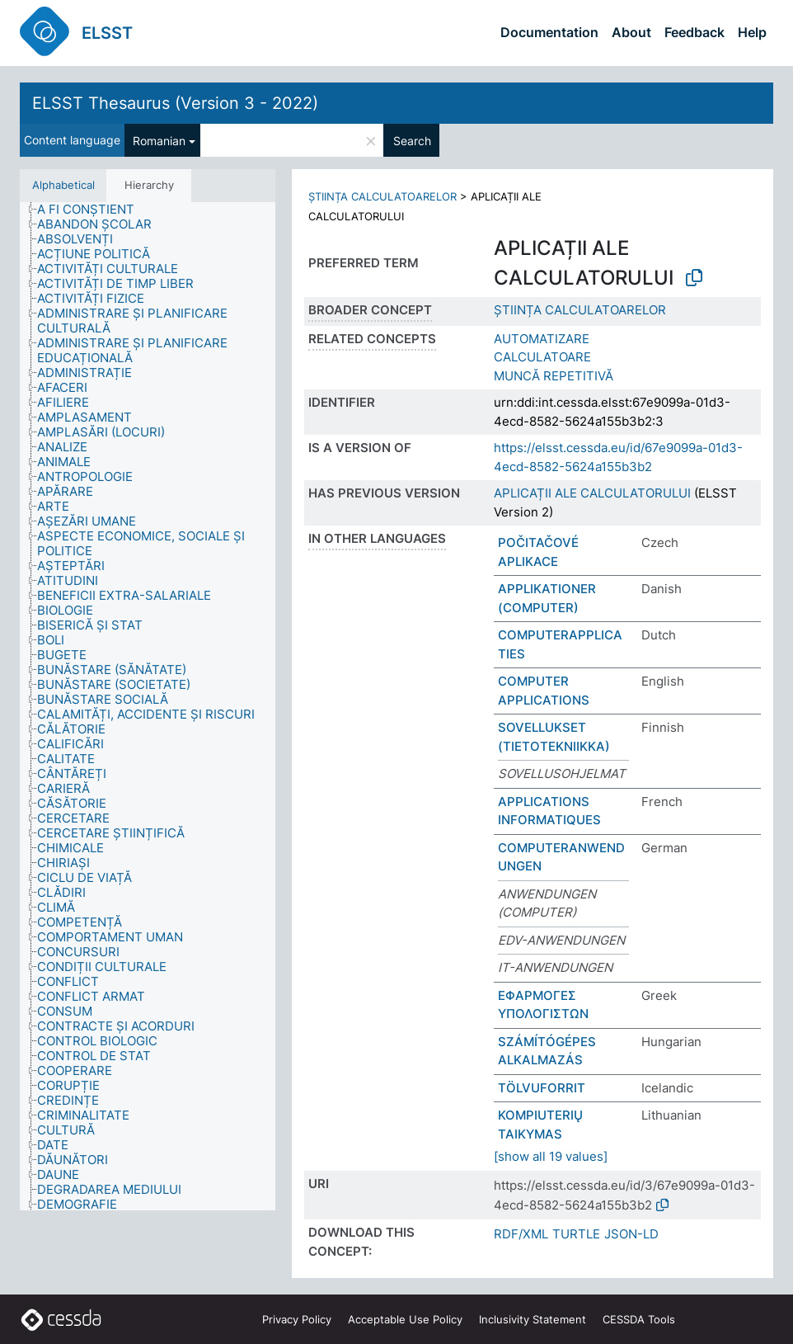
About (631, 32)
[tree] (147, 706)
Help (752, 32)
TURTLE (576, 1234)
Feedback (694, 32)
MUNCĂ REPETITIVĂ (553, 376)
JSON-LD (631, 1234)
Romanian (159, 141)
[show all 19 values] (551, 1156)
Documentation (549, 32)
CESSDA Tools (639, 1319)
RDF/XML (521, 1234)
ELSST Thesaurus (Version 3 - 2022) (175, 103)
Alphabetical (63, 184)
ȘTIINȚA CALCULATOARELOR (382, 196)
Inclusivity (532, 1319)
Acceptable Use (405, 1319)
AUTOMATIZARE (541, 339)
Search (412, 141)
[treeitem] (92, 209)
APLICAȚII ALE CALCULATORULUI (592, 493)
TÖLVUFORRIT (541, 1088)
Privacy (296, 1319)
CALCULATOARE (542, 357)
